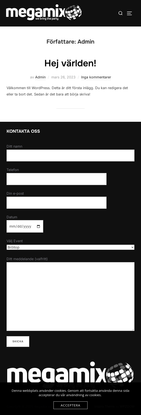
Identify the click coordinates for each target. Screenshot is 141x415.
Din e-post (57, 198)
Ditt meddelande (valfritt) (70, 294)
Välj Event (70, 244)
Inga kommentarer (96, 77)
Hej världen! (70, 63)
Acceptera (70, 405)
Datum (25, 222)
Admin (40, 77)
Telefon (57, 174)
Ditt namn (70, 153)
